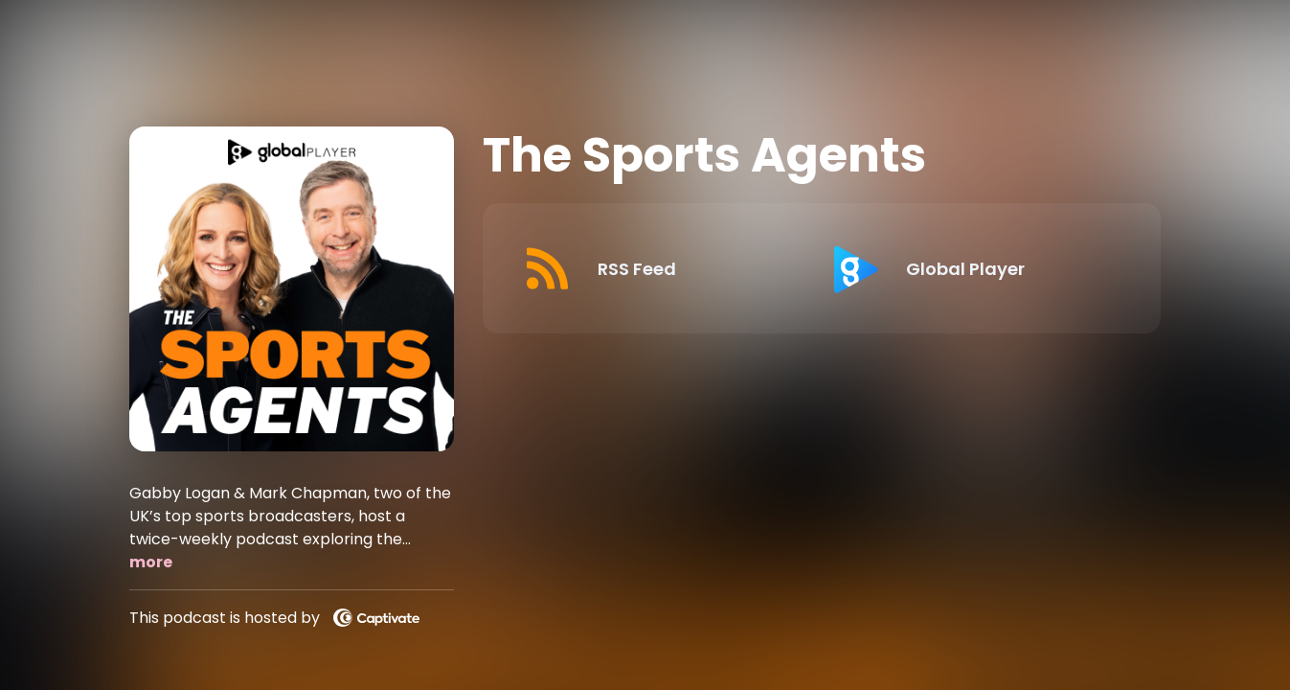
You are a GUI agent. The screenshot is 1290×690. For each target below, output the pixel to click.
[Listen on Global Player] (968, 268)
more (150, 562)
